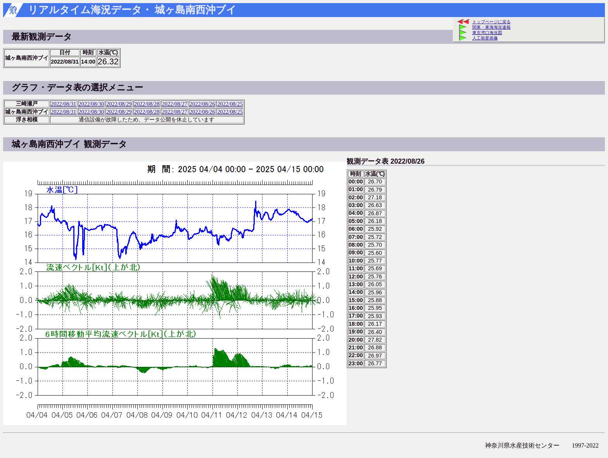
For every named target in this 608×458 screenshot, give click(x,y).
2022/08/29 (119, 104)
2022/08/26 (202, 104)
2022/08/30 (91, 104)
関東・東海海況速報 (491, 27)
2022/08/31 (63, 104)
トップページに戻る (491, 21)
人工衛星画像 (485, 38)
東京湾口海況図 (487, 32)
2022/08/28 (147, 104)
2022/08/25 (230, 104)
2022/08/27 (174, 104)
